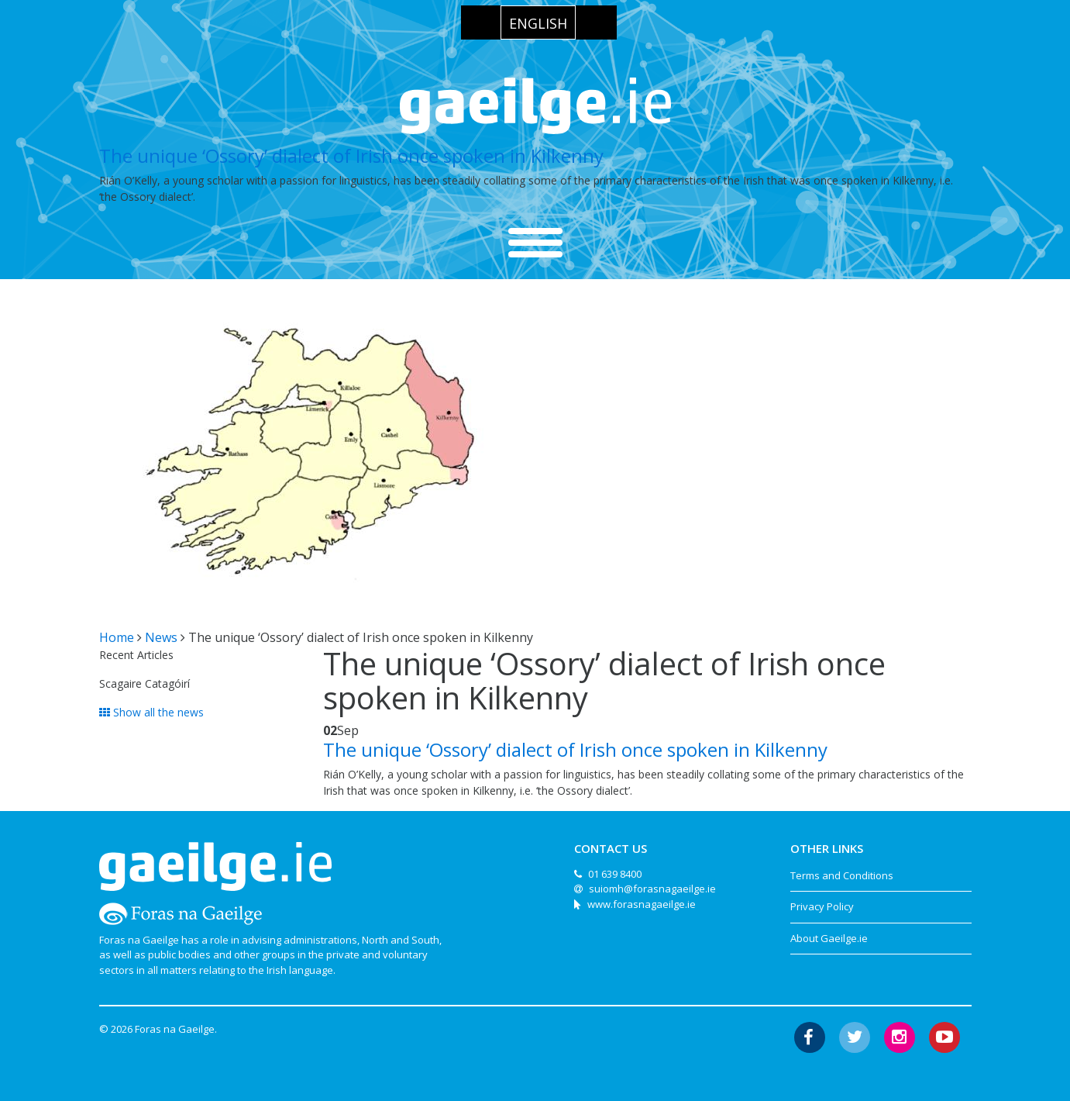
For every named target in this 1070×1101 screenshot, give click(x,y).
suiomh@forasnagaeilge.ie (652, 889)
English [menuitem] (538, 23)
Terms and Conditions (841, 875)
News (161, 637)
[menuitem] (538, 22)
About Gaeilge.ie (829, 938)
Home (116, 637)
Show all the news (151, 712)
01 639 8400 (615, 874)
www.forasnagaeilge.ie (641, 904)
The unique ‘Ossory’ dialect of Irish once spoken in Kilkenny (351, 155)
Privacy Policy (822, 906)
